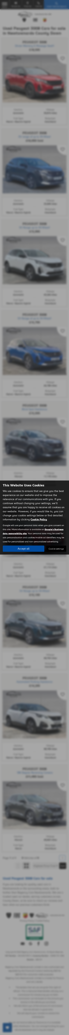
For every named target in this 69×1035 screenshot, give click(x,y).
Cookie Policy (39, 519)
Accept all (23, 548)
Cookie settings (56, 548)
